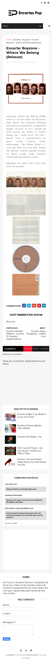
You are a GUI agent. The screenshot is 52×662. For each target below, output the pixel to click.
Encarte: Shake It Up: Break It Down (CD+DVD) (31, 416)
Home (9, 40)
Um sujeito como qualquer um (19, 509)
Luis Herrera (11, 485)
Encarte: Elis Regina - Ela (29, 437)
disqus (35, 349)
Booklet (17, 40)
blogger (27, 349)
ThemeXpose (20, 655)
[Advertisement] (25, 549)
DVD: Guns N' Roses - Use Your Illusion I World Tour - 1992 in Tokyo (30, 451)
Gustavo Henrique (13, 496)
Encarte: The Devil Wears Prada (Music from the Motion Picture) (31, 463)
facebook (44, 349)
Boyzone (26, 40)
